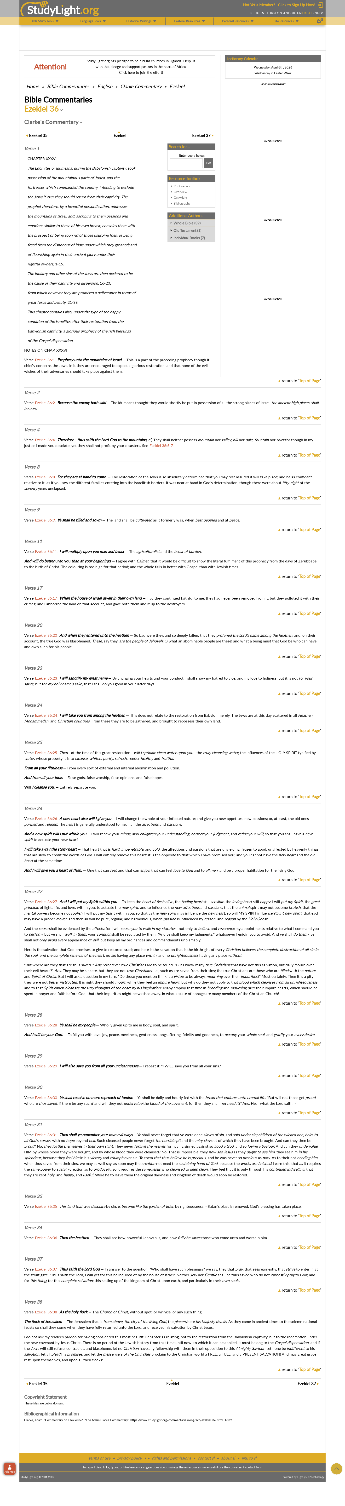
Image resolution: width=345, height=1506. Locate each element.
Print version (182, 186)
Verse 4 (31, 429)
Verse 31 (33, 1124)
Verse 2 (31, 392)
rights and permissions (171, 1457)
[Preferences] (320, 21)
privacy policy (129, 1457)
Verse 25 (33, 742)
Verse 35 (33, 1196)
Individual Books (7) (189, 238)
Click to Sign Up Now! (296, 4)
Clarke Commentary (140, 86)
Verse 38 (33, 1302)
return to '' (301, 380)
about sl (228, 1457)
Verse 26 (33, 808)
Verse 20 (33, 625)
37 (201, 135)
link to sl (249, 1457)
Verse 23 (33, 668)
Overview (180, 192)
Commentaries (68, 86)
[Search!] (208, 163)
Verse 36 (33, 1227)
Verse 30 (33, 1087)
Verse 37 (33, 1259)
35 (38, 135)
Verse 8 (31, 467)
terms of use (99, 1457)
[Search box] (186, 163)
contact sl (206, 1457)
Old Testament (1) (187, 230)
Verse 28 (33, 1015)
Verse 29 (33, 1056)
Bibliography (182, 203)
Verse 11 (33, 541)
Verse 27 (33, 891)
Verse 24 (33, 705)
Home (32, 86)
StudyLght (53, 10)
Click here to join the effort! (141, 72)
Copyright (180, 198)
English (104, 86)
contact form (254, 1467)
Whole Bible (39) (187, 223)
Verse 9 (31, 509)
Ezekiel (176, 86)
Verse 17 (33, 588)
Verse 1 (31, 148)
